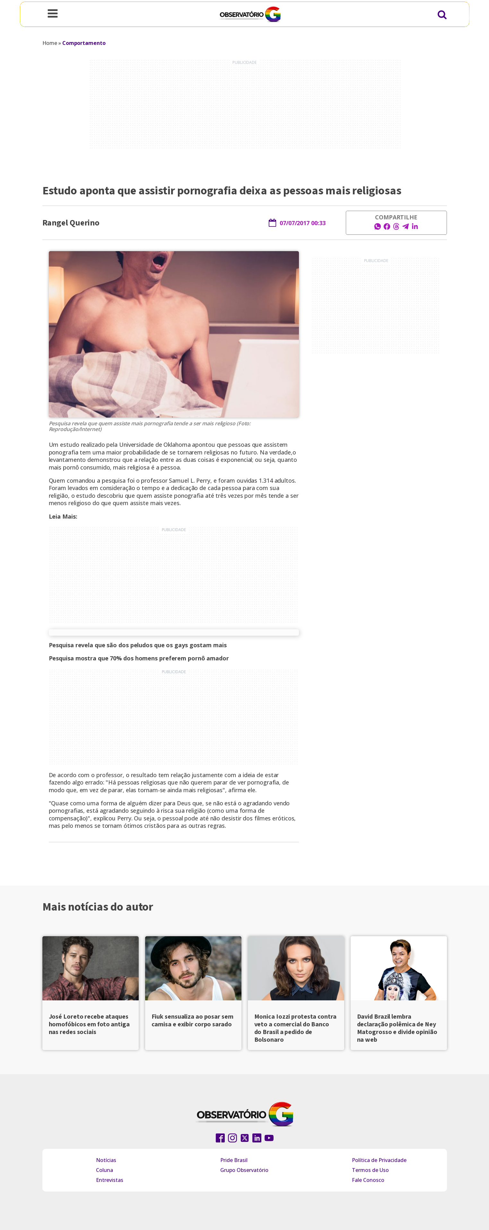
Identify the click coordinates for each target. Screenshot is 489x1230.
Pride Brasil (234, 1160)
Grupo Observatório (244, 1170)
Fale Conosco (368, 1179)
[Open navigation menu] (52, 14)
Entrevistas (109, 1179)
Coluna (104, 1170)
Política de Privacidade (379, 1160)
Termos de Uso (370, 1170)
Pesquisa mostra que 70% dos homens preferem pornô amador (139, 658)
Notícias (106, 1160)
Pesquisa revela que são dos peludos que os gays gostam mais (138, 645)
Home (49, 43)
